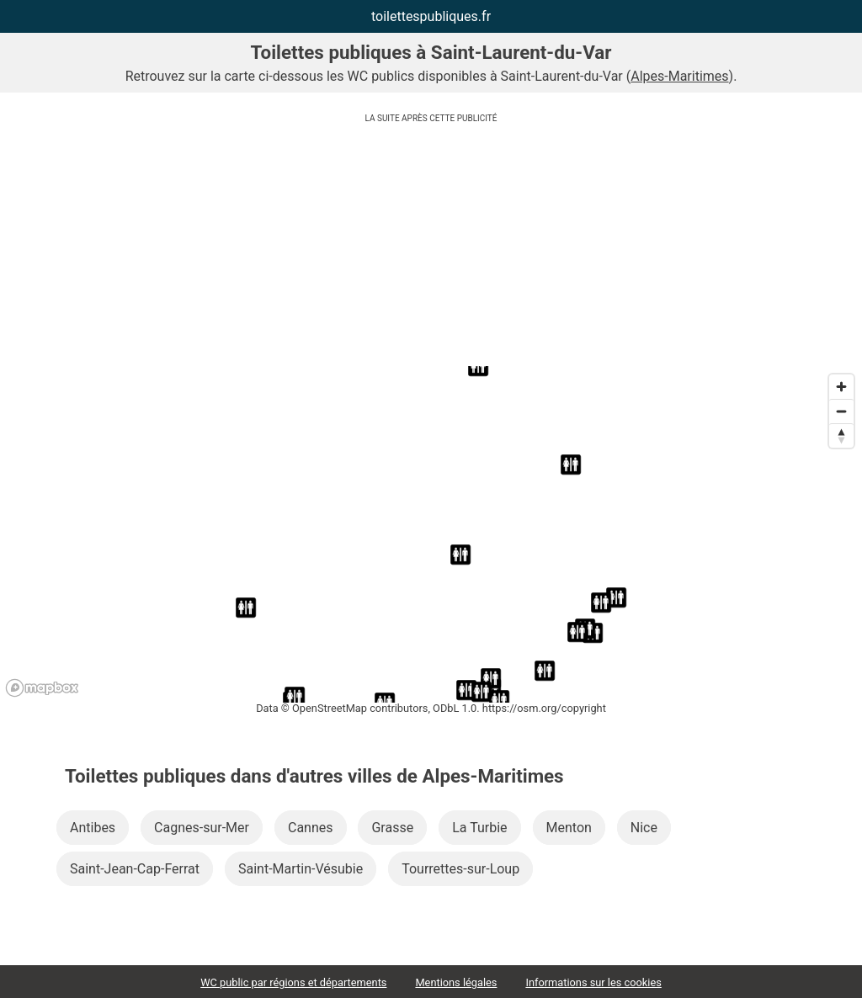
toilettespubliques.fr (431, 16)
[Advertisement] (431, 248)
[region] (431, 534)
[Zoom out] (841, 411)
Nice (644, 828)
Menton (569, 828)
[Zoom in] (841, 386)
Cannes (310, 828)
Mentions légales (456, 982)
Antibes (92, 828)
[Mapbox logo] (42, 688)
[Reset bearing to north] (841, 435)
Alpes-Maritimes (679, 76)
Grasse (392, 828)
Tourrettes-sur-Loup (460, 869)
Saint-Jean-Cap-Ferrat (135, 869)
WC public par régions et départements (293, 982)
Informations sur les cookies (593, 982)
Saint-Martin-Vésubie (300, 869)
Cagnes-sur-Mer (201, 828)
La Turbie (479, 828)
